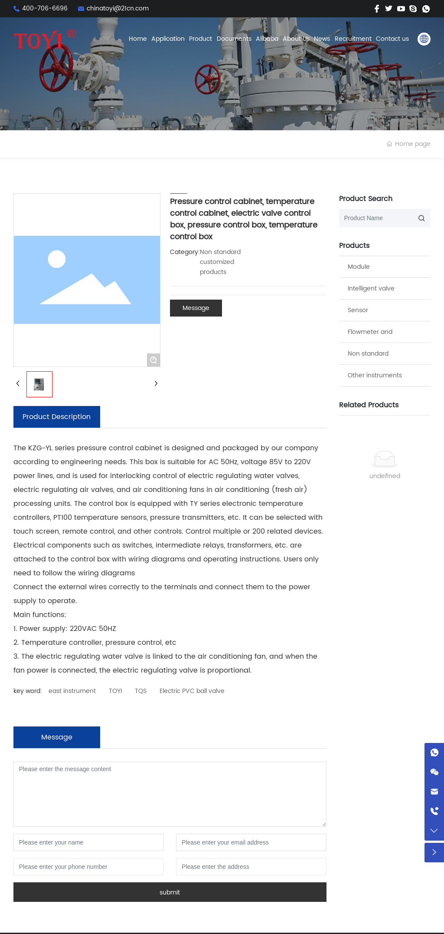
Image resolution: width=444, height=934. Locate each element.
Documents (234, 39)
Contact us (392, 39)
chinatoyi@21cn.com (118, 8)
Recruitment (353, 39)
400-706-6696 (45, 8)
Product (200, 39)
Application (168, 39)
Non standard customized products (220, 262)
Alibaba (267, 39)
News (322, 39)
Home (138, 39)
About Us (296, 39)
